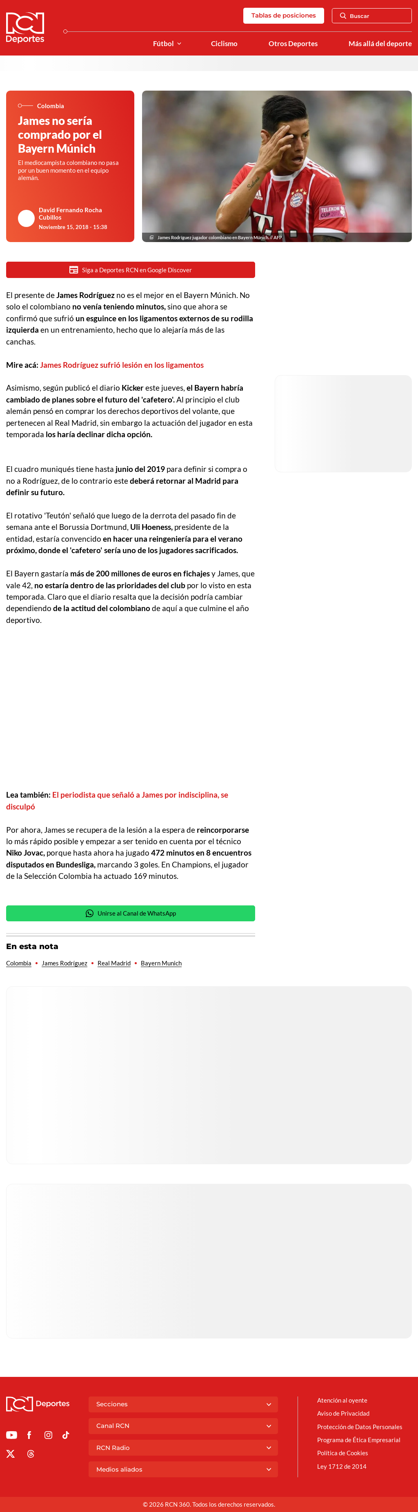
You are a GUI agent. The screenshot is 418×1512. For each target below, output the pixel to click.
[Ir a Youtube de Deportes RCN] (11, 1436)
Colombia (18, 963)
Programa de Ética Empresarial (358, 1439)
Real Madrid (114, 963)
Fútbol (163, 44)
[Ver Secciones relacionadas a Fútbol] (179, 44)
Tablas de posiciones (283, 15)
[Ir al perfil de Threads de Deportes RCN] (30, 1455)
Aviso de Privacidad (343, 1413)
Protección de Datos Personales (359, 1426)
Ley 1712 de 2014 (342, 1466)
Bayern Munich (161, 963)
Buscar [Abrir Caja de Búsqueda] (354, 16)
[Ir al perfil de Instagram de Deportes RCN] (48, 1436)
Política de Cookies (342, 1452)
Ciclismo (224, 44)
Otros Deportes (293, 44)
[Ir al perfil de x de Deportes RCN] (10, 1455)
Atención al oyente (342, 1400)
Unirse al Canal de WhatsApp (131, 913)
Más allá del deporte (380, 44)
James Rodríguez (64, 963)
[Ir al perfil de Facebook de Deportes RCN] (29, 1436)
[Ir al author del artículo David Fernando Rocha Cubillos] (26, 218)
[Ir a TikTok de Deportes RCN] (65, 1436)
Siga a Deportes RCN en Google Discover (130, 269)
